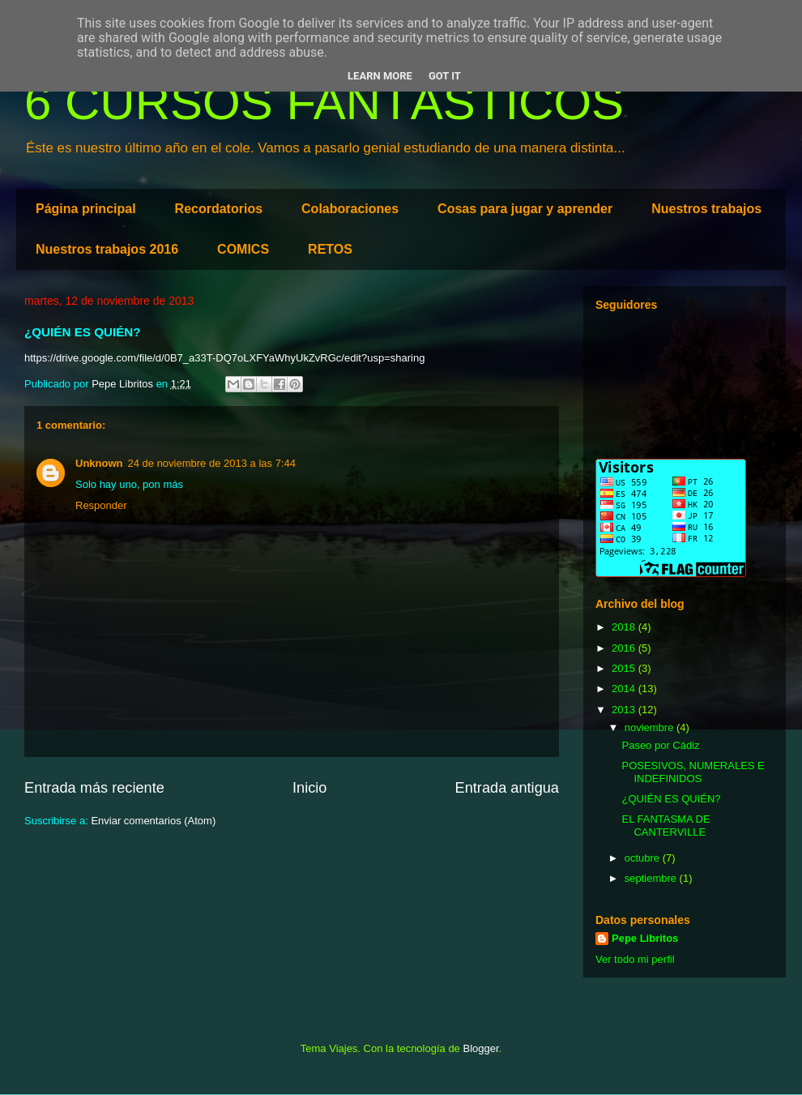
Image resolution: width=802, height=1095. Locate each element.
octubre (644, 858)
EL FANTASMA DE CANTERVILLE (665, 825)
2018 (625, 627)
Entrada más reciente (94, 788)
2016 (625, 648)
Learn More (380, 76)
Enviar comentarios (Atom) (153, 821)
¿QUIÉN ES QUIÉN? (670, 799)
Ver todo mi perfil (635, 959)
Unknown (99, 463)
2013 (625, 710)
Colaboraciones (350, 209)
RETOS (330, 249)
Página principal (86, 209)
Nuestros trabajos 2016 (107, 249)
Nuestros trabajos (706, 209)
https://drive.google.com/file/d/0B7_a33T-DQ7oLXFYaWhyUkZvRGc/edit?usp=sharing (224, 358)
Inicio (309, 788)
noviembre (650, 727)
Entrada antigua (507, 788)
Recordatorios (218, 209)
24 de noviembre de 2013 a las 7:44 (212, 463)
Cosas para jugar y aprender (524, 209)
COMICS (243, 249)
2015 (625, 668)
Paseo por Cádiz (660, 745)
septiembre (652, 878)
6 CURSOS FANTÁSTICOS (324, 102)
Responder (101, 505)
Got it (445, 76)
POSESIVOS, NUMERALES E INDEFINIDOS (692, 772)
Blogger (480, 1048)
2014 (625, 688)
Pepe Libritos (645, 938)
